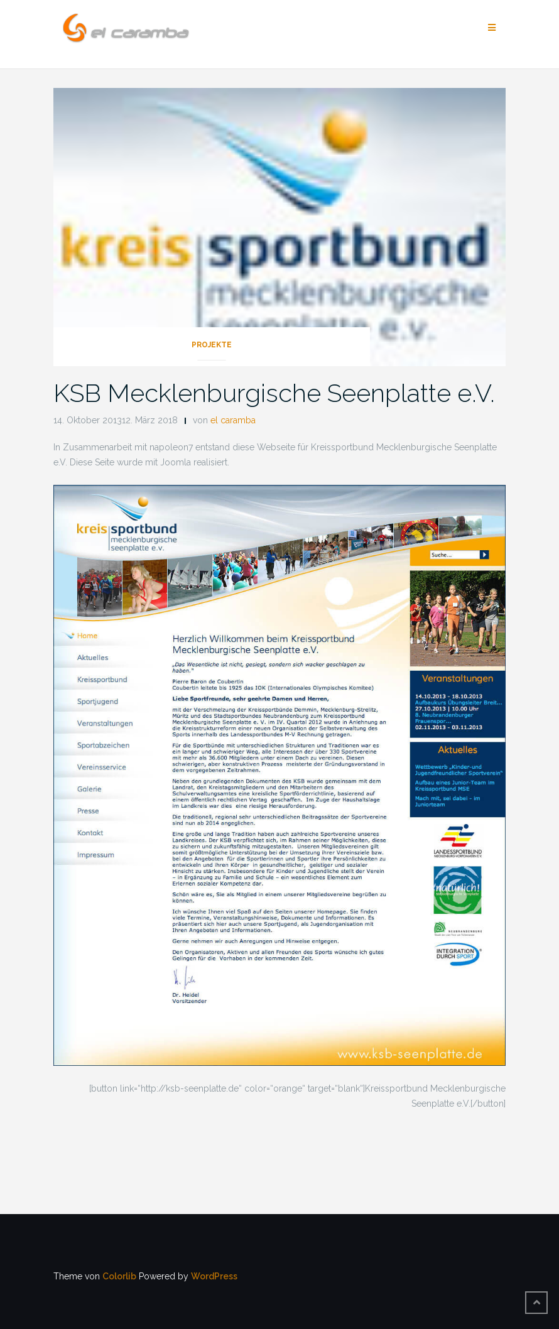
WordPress (214, 1276)
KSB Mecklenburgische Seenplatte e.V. (274, 393)
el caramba (233, 420)
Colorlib (119, 1276)
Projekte (212, 344)
